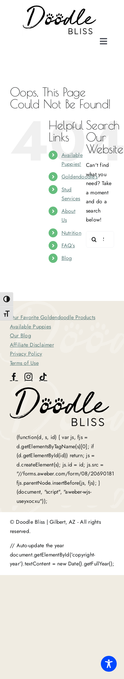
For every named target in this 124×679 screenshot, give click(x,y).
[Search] (94, 239)
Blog (67, 258)
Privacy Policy (26, 354)
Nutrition (71, 233)
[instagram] (28, 377)
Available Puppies (30, 326)
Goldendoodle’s (80, 176)
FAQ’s (68, 245)
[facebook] (14, 377)
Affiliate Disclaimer (32, 345)
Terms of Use (24, 363)
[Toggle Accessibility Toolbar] (108, 663)
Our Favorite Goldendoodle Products (52, 317)
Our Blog (20, 335)
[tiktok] (43, 377)
